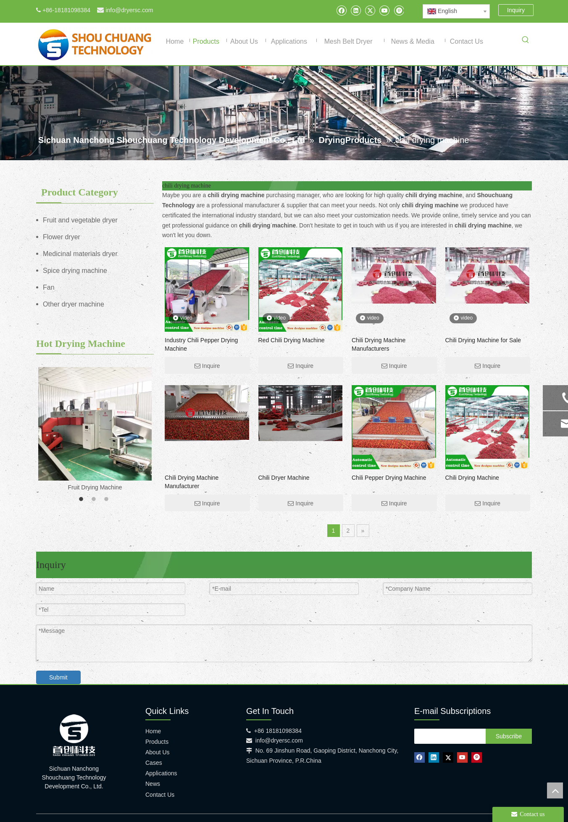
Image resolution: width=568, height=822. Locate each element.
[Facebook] (341, 10)
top (555, 790)
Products (156, 741)
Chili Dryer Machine (284, 477)
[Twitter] (370, 10)
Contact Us (159, 794)
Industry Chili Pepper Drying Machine (201, 344)
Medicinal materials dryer (80, 253)
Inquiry (516, 10)
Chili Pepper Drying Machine (389, 477)
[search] (447, 736)
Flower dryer (61, 237)
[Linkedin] (355, 10)
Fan (49, 287)
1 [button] (82, 499)
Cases (153, 762)
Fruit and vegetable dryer (80, 220)
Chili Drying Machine (472, 477)
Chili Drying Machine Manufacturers (378, 344)
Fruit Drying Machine (95, 487)
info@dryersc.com (129, 10)
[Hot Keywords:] (525, 41)
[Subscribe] (509, 736)
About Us (157, 752)
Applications (161, 773)
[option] (95, 430)
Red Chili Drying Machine (291, 340)
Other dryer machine (73, 304)
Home (153, 731)
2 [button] (95, 499)
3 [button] (107, 499)
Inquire (207, 365)
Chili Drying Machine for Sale (483, 340)
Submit (58, 677)
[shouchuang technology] (74, 735)
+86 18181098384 (278, 730)
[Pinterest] (398, 10)
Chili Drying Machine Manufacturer (191, 481)
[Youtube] (384, 10)
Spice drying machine (75, 270)
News (152, 783)
